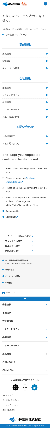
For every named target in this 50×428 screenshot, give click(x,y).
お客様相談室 (8, 136)
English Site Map (14, 182)
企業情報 (6, 88)
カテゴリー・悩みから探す (18, 236)
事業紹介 (6, 313)
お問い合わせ (8, 362)
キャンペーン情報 (10, 68)
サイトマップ (7, 395)
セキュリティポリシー (11, 405)
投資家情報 (7, 321)
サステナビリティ (10, 95)
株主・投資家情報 (10, 117)
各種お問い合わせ (10, 143)
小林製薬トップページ (16, 35)
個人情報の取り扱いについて (13, 400)
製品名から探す (12, 246)
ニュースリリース (10, 109)
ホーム (9, 292)
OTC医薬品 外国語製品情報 (26, 262)
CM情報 (6, 61)
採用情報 (6, 102)
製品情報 (6, 54)
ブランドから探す (13, 241)
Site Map (30, 178)
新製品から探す (12, 251)
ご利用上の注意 (8, 410)
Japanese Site (12, 211)
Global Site (11, 217)
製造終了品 (9, 270)
